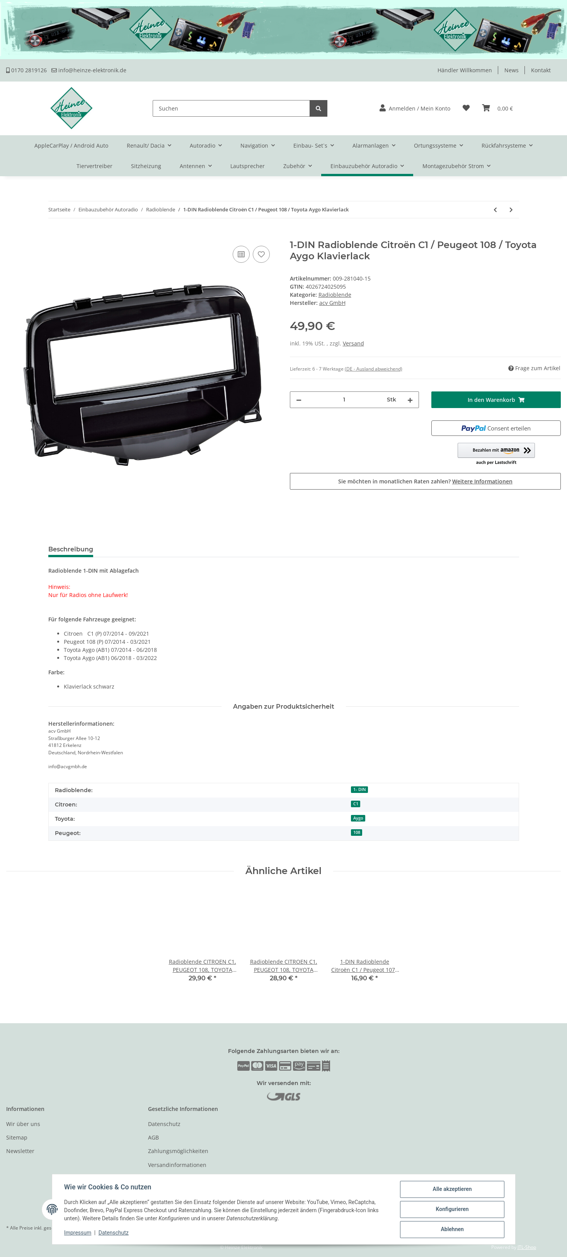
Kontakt (541, 70)
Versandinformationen (177, 1165)
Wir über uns (23, 1124)
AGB (153, 1137)
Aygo (358, 818)
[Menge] (344, 400)
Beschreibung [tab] (70, 549)
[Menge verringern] (298, 400)
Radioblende (334, 294)
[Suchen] (231, 108)
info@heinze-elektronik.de (88, 70)
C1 (355, 803)
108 (356, 832)
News (511, 70)
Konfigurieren (452, 1209)
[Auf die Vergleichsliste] (241, 254)
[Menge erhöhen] (410, 400)
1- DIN (359, 789)
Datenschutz (164, 1124)
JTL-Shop (527, 1247)
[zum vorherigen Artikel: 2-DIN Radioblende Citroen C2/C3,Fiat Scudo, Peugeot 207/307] (495, 209)
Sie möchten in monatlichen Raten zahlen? (425, 481)
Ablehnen (452, 1229)
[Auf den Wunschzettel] (261, 254)
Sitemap (16, 1137)
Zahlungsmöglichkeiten (178, 1151)
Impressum (78, 1233)
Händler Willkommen (465, 70)
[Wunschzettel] (466, 108)
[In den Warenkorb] (12, 235)
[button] (414, 108)
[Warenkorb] (497, 108)
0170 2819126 (26, 70)
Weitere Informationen (482, 481)
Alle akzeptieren (452, 1189)
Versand (353, 343)
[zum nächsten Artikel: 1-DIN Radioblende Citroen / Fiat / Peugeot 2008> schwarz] (511, 209)
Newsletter (20, 1151)
